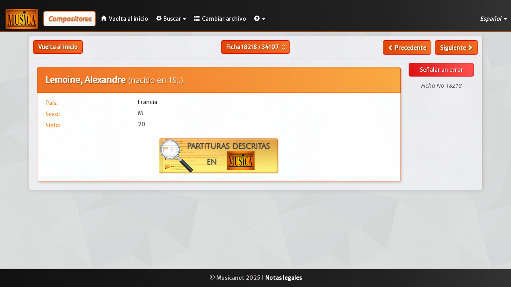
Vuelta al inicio (58, 47)
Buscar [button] (171, 18)
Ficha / (256, 47)
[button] (259, 19)
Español (493, 18)
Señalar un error (441, 69)
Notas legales (283, 277)
